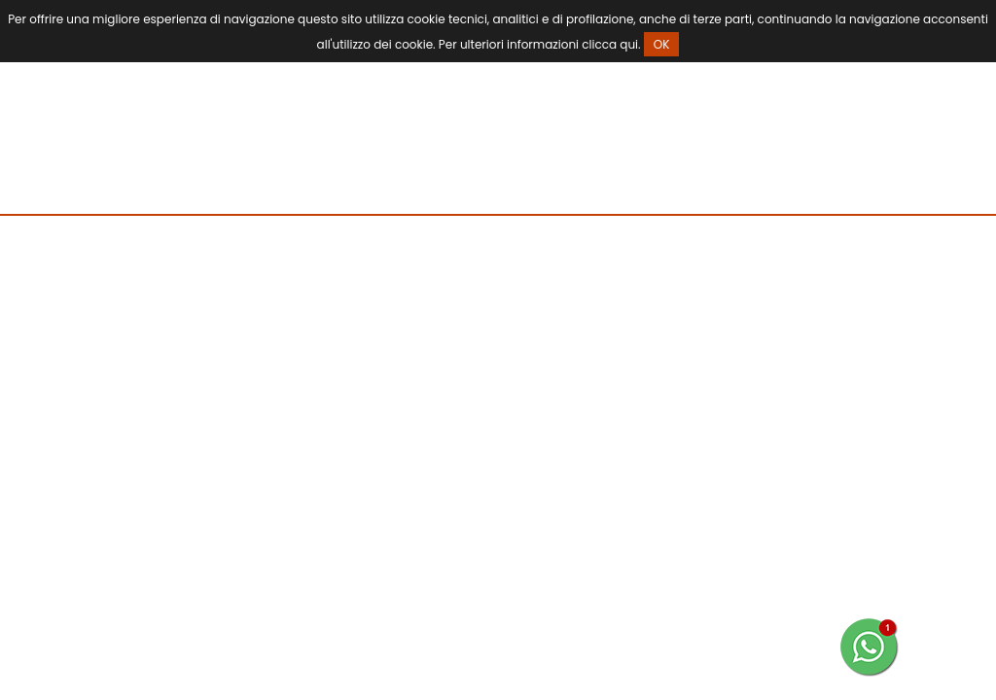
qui (629, 44)
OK (662, 44)
